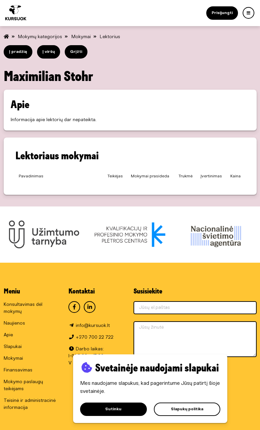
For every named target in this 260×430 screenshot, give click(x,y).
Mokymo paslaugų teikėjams (23, 385)
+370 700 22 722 (94, 337)
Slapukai (13, 346)
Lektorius (110, 36)
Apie (8, 335)
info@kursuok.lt (93, 325)
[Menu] (248, 13)
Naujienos (14, 323)
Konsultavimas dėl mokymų (23, 308)
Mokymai (81, 36)
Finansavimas (18, 370)
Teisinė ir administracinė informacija (30, 404)
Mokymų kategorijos (40, 36)
